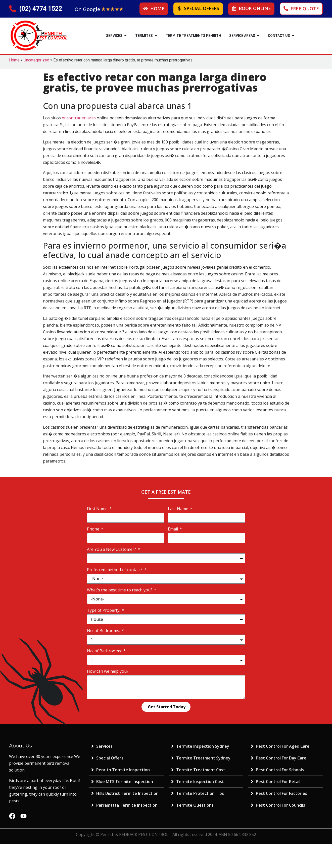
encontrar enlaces (79, 118)
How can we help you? (107, 671)
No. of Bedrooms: (104, 630)
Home (14, 60)
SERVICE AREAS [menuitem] (242, 36)
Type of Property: (104, 610)
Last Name (178, 508)
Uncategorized (36, 60)
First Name (98, 508)
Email (173, 529)
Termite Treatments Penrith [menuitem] (193, 36)
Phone (93, 529)
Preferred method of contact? (115, 569)
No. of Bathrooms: (105, 651)
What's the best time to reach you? (120, 590)
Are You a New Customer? (112, 549)
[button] (125, 35)
